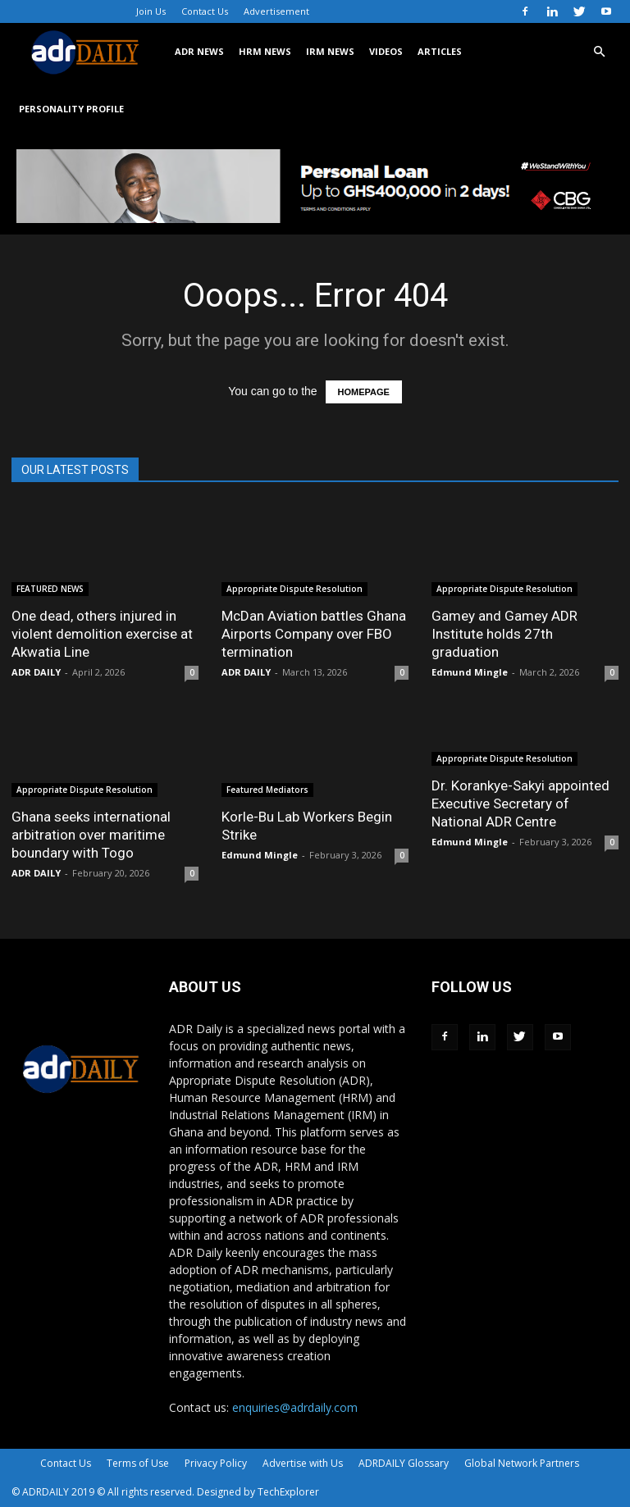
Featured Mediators (267, 789)
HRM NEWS (265, 51)
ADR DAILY (36, 672)
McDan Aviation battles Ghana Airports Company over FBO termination (313, 634)
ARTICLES (440, 51)
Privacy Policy (216, 1463)
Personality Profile (71, 108)
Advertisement (276, 11)
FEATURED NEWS (50, 588)
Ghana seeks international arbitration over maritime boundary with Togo (91, 834)
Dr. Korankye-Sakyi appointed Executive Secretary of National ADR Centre (520, 803)
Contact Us (204, 11)
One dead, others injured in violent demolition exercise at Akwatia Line (102, 634)
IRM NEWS (330, 51)
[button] (599, 52)
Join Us (151, 11)
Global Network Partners (521, 1463)
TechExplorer (288, 1492)
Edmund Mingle (469, 672)
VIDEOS (386, 51)
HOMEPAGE (364, 392)
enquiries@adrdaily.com (295, 1407)
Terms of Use (138, 1463)
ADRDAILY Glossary (403, 1463)
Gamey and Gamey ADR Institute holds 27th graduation (504, 634)
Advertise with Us (302, 1463)
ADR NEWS (199, 51)
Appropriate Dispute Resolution (294, 588)
